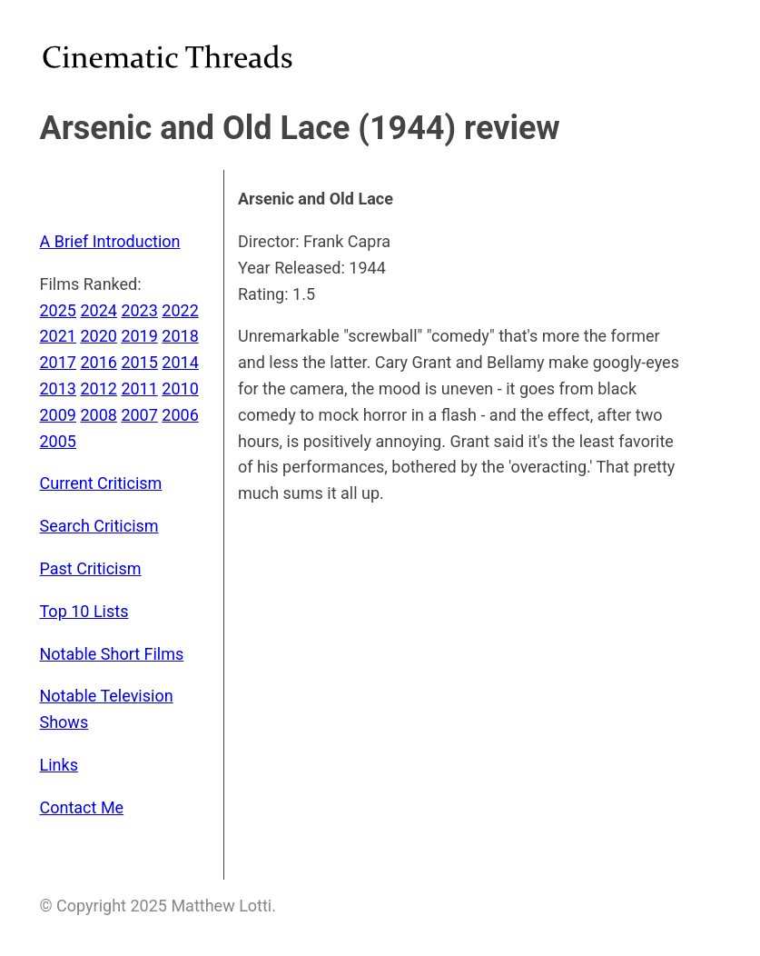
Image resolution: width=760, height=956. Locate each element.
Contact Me (82, 807)
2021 (58, 335)
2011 (139, 388)
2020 (98, 335)
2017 (58, 362)
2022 (180, 310)
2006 (180, 414)
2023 (139, 310)
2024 (98, 310)
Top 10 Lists (84, 611)
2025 (58, 310)
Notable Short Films (112, 653)
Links (59, 764)
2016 (98, 362)
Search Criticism (99, 525)
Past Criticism (91, 568)
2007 (139, 414)
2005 (58, 441)
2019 (139, 335)
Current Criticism (101, 483)
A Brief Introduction (110, 241)
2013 (58, 388)
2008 (98, 414)
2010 (180, 388)
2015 (139, 362)
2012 (98, 388)
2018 (180, 335)
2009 (58, 414)
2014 (180, 362)
